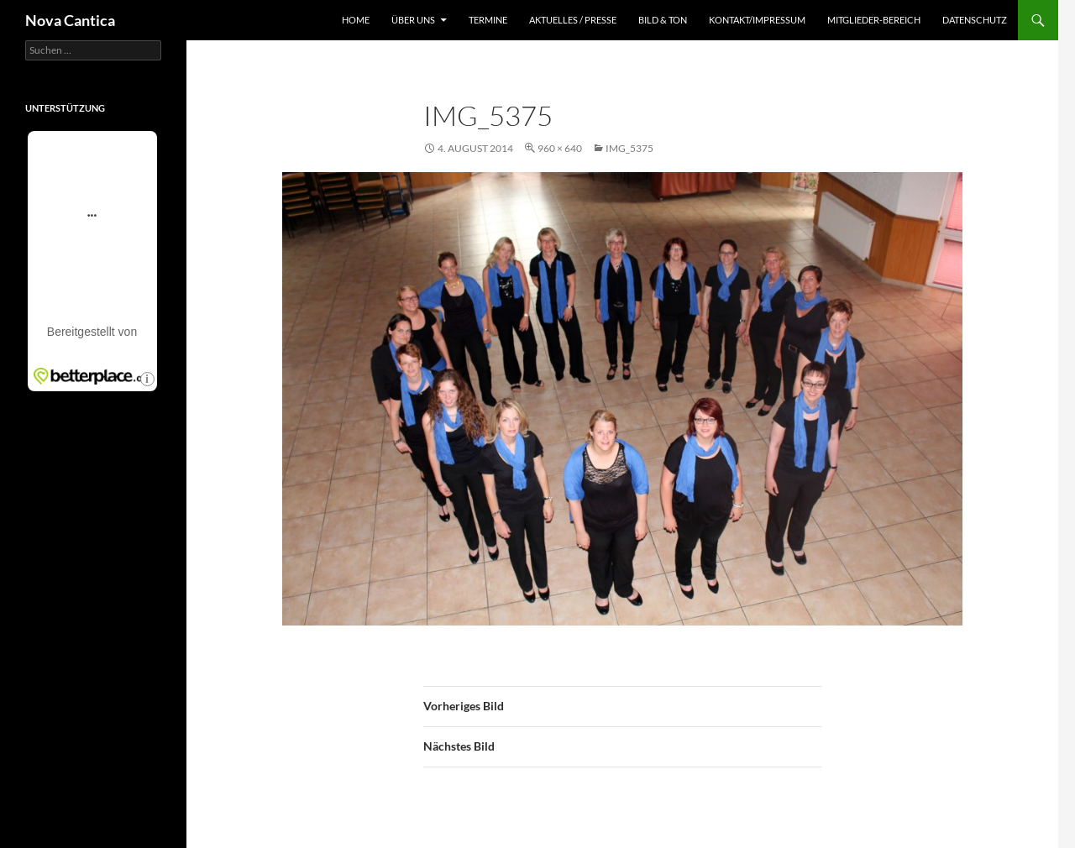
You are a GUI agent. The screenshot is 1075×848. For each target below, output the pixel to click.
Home (356, 19)
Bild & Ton (662, 19)
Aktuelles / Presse (572, 19)
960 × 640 (560, 148)
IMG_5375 (629, 148)
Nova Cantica (70, 20)
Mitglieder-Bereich (873, 19)
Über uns (413, 19)
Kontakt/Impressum (757, 19)
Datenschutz (974, 19)
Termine (488, 19)
